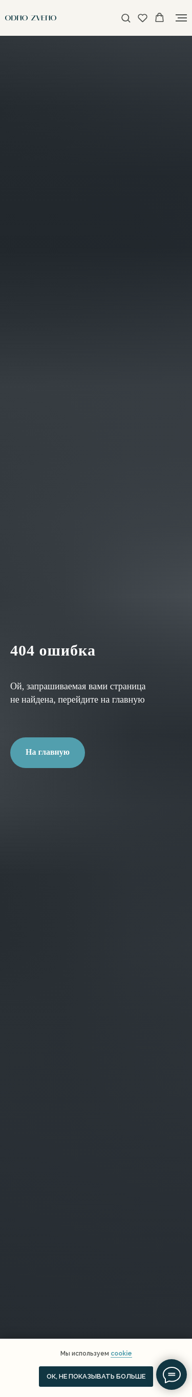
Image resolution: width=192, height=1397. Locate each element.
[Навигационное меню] (181, 17)
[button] (126, 17)
